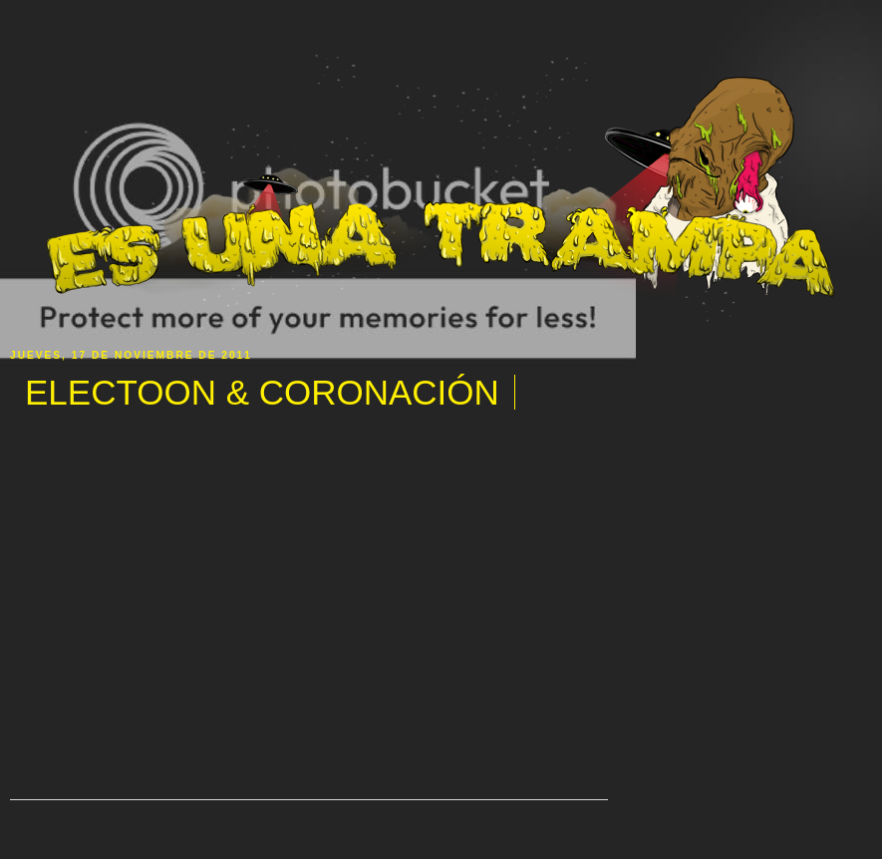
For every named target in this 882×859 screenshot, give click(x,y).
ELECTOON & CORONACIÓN (262, 392)
